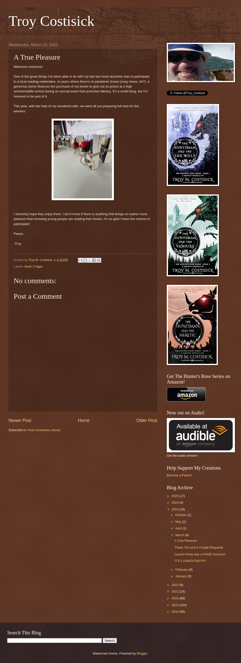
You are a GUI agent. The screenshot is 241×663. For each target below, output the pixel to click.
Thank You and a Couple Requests (199, 547)
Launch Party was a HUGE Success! (200, 554)
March (180, 535)
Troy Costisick (51, 21)
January (181, 576)
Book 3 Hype (34, 266)
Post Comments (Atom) (44, 430)
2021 (175, 591)
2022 (175, 585)
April (178, 528)
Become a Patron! (179, 475)
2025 (175, 496)
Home (84, 420)
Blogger (142, 653)
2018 (175, 611)
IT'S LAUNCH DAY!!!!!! (190, 561)
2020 (175, 598)
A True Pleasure (186, 540)
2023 (175, 509)
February (182, 569)
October (181, 515)
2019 (175, 605)
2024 (175, 502)
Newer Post (20, 420)
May (178, 521)
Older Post (146, 420)
